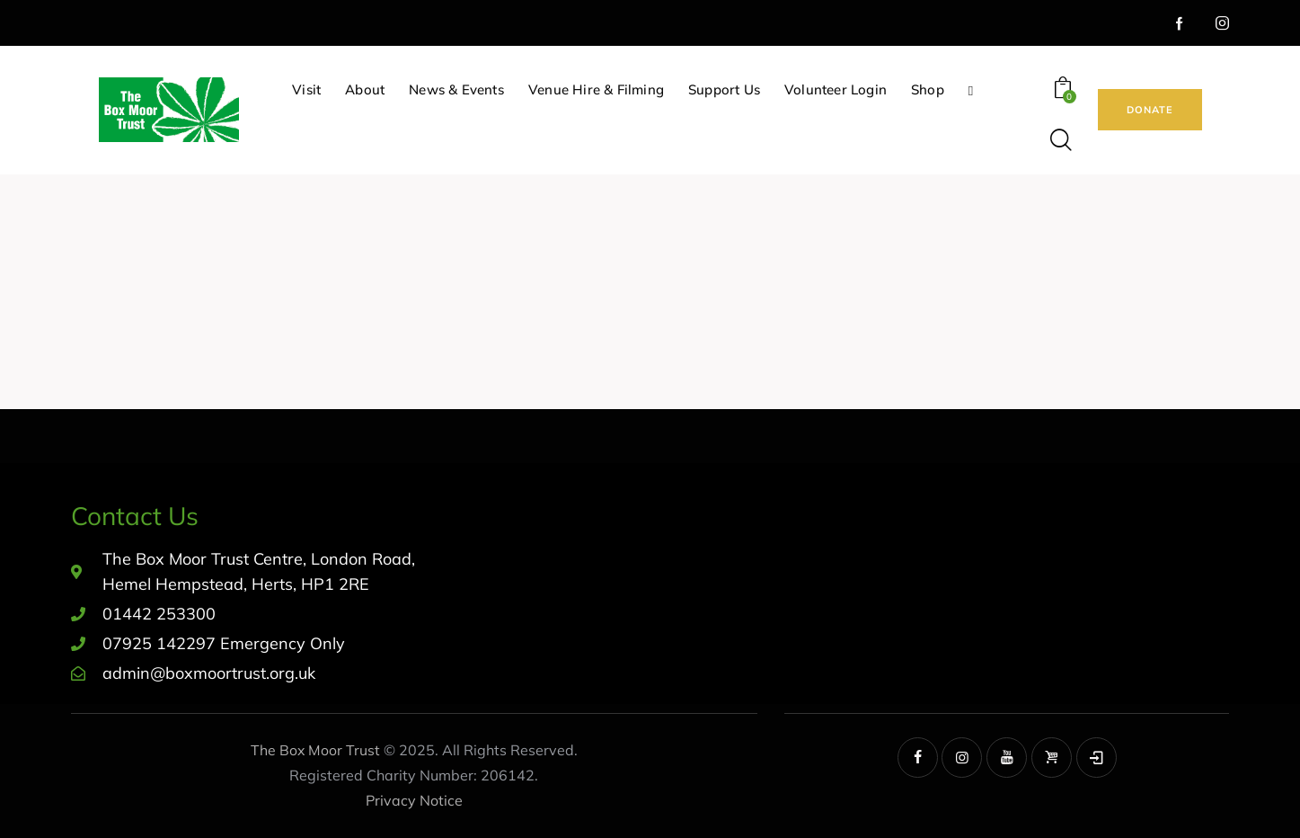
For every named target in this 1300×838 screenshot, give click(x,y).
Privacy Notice (414, 800)
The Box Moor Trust (315, 750)
